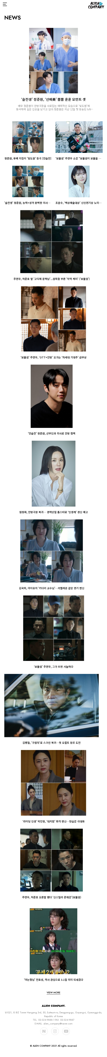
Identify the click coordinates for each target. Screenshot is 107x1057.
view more (53, 992)
